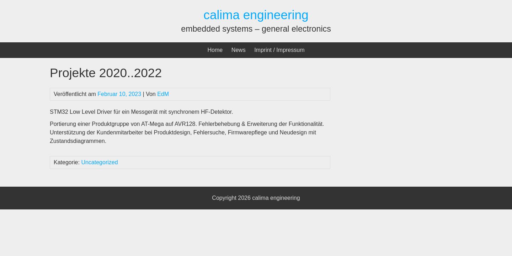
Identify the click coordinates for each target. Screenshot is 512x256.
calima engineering (255, 15)
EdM (163, 94)
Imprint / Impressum (279, 50)
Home (215, 50)
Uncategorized (99, 162)
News (238, 50)
